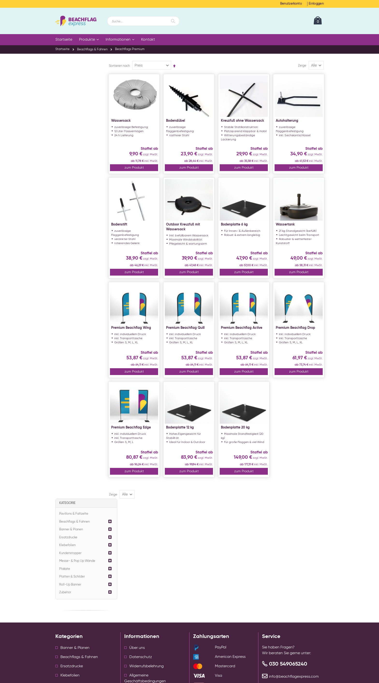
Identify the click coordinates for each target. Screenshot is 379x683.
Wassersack (134, 122)
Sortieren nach (133, 65)
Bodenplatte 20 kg (242, 445)
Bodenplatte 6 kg (241, 234)
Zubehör (65, 154)
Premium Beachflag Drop (299, 341)
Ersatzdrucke (68, 99)
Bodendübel (185, 122)
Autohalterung (290, 122)
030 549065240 (288, 573)
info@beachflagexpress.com (294, 586)
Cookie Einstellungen (142, 607)
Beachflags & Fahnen (92, 49)
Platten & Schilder (72, 139)
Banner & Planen (71, 91)
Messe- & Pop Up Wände (77, 123)
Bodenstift (133, 234)
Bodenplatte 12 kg (190, 445)
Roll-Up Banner (70, 147)
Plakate (64, 131)
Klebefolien (67, 107)
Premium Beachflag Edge (144, 445)
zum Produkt (145, 176)
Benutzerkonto (291, 3)
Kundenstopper (70, 115)
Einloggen (316, 3)
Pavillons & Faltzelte (73, 76)
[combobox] (143, 21)
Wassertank (288, 234)
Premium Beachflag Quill (195, 341)
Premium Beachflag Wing (145, 341)
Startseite (62, 49)
